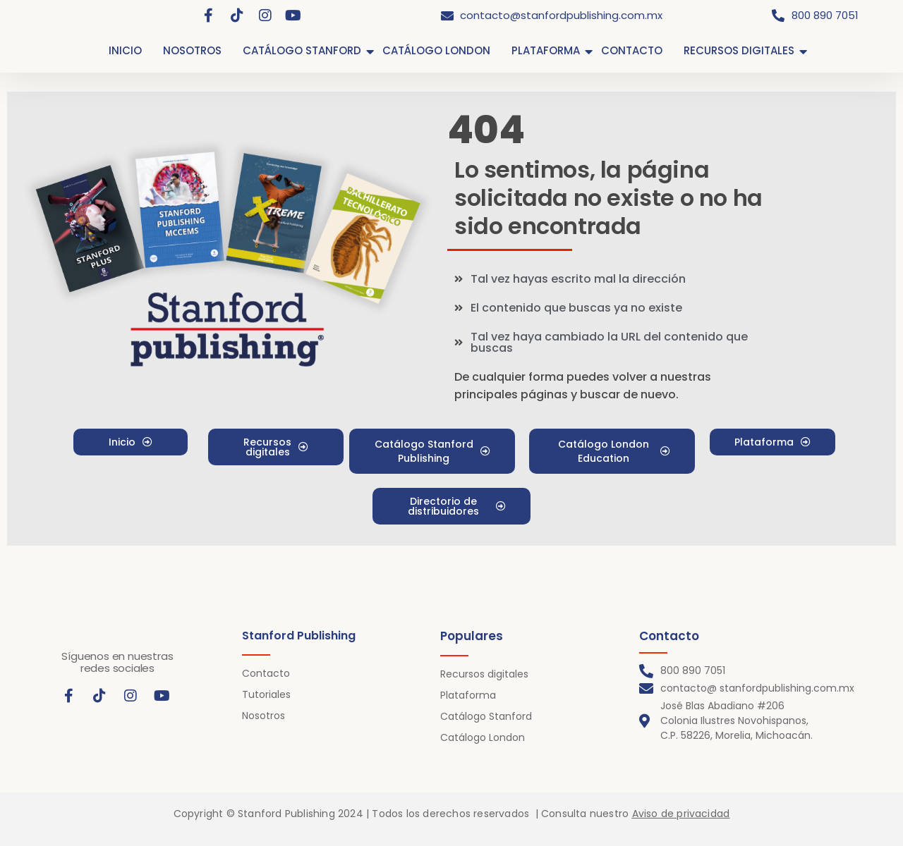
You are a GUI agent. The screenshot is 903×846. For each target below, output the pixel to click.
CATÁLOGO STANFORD (302, 50)
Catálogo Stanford (486, 716)
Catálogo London (482, 737)
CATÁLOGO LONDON (436, 50)
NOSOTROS (192, 50)
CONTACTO (631, 50)
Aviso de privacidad (681, 814)
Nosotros (263, 716)
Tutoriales (266, 694)
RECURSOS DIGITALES (739, 50)
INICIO (125, 50)
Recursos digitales (484, 674)
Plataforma (468, 695)
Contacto (266, 673)
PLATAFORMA (545, 50)
